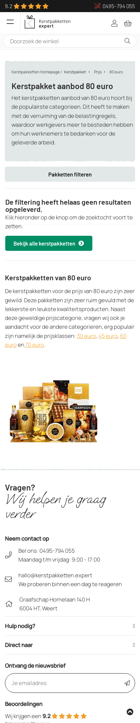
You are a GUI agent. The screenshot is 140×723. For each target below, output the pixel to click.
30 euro (86, 336)
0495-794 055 (57, 550)
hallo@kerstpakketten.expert (55, 575)
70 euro (34, 344)
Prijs (98, 72)
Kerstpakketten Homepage (36, 72)
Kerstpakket (75, 72)
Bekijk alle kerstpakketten (48, 243)
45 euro (108, 336)
